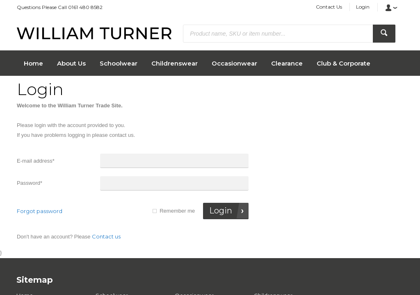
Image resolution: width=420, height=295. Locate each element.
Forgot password (39, 211)
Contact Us (329, 7)
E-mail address (36, 161)
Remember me (177, 211)
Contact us (106, 236)
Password (29, 183)
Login (363, 7)
